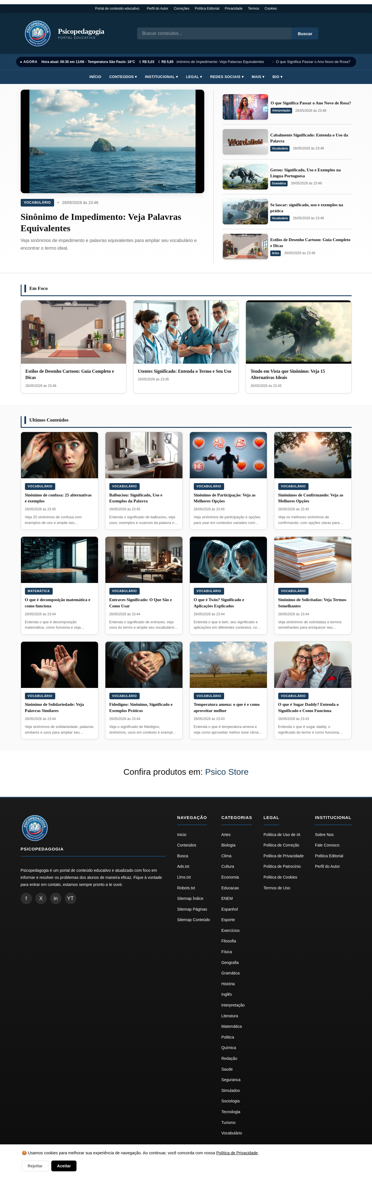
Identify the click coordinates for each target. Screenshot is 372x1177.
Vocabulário (37, 203)
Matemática (39, 591)
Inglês (226, 994)
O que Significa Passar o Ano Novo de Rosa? (314, 62)
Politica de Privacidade (283, 856)
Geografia (230, 962)
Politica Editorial (329, 856)
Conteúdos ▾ (123, 77)
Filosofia (228, 941)
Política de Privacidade (237, 1153)
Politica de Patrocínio (282, 866)
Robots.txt (186, 888)
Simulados (230, 1090)
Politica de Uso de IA (281, 834)
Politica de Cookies (280, 877)
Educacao (230, 888)
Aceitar (64, 1166)
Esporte (228, 919)
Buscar (305, 33)
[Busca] (214, 33)
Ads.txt (183, 866)
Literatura (229, 1016)
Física (226, 951)
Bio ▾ (278, 77)
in (56, 898)
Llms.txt (184, 877)
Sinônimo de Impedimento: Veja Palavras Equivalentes (220, 62)
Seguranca (231, 1079)
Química (228, 1047)
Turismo (228, 1122)
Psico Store (226, 771)
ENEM (227, 898)
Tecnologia (230, 1111)
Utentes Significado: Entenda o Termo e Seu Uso (184, 371)
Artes (275, 253)
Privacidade (234, 8)
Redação (229, 1058)
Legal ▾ (194, 77)
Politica (227, 1037)
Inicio (181, 834)
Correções (181, 8)
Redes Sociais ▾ (227, 77)
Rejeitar (35, 1166)
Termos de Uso (276, 888)
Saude (227, 1069)
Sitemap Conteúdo (193, 919)
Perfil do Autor (157, 8)
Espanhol (229, 909)
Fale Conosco (327, 845)
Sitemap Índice (190, 898)
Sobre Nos (324, 834)
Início (95, 77)
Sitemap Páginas (192, 909)
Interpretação (281, 110)
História (228, 984)
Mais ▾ (258, 77)
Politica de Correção (281, 845)
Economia (230, 877)
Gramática (279, 183)
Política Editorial (207, 8)
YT (70, 898)
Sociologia (230, 1101)
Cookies (271, 8)
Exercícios (230, 930)
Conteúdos (186, 845)
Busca (182, 856)
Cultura (227, 866)
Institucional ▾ (161, 77)
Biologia (228, 845)
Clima (226, 856)
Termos (253, 8)
